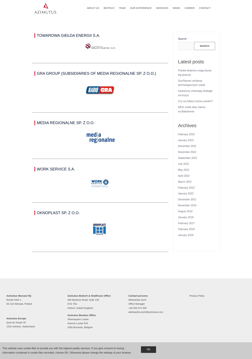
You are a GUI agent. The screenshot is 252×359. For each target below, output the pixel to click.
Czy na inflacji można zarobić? (195, 101)
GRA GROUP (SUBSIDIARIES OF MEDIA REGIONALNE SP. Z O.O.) (96, 73)
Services (162, 8)
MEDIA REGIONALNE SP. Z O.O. (66, 123)
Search (182, 38)
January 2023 (186, 140)
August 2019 (185, 211)
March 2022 (185, 181)
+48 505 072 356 (137, 308)
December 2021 (187, 199)
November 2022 (187, 152)
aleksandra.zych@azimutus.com (145, 312)
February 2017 (186, 223)
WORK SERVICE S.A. (56, 169)
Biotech (109, 8)
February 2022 (186, 187)
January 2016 (186, 235)
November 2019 (187, 205)
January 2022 (186, 193)
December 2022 (187, 146)
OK (148, 349)
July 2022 (183, 164)
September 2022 (187, 158)
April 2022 (184, 175)
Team (122, 8)
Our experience (141, 8)
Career (189, 8)
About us (93, 8)
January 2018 (186, 217)
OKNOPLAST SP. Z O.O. (58, 213)
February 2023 (186, 134)
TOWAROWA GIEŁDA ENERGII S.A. (68, 35)
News (176, 8)
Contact (205, 8)
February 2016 (186, 229)
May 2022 (183, 169)
